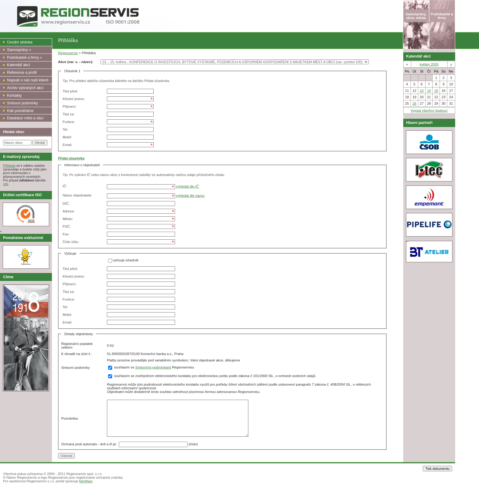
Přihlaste (9, 165)
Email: (67, 145)
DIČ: (66, 203)
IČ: (65, 186)
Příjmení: (69, 106)
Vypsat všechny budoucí (429, 110)
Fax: (66, 234)
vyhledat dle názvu (190, 195)
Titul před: (70, 91)
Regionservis (68, 53)
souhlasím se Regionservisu (151, 367)
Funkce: (69, 122)
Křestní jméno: (74, 99)
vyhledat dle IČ (187, 186)
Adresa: (69, 211)
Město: (68, 219)
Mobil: (67, 137)
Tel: (65, 129)
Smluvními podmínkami (153, 367)
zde (5, 184)
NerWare (86, 481)
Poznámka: (70, 418)
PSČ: (67, 226)
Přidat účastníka (71, 158)
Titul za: (69, 114)
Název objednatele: (77, 195)
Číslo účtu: (71, 242)
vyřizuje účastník (126, 260)
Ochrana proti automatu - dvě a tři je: (90, 444)
